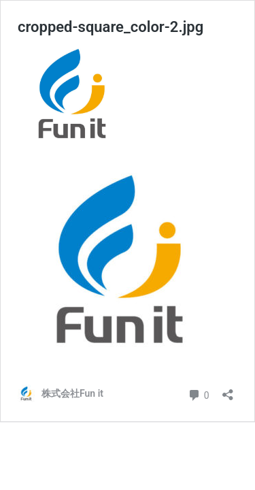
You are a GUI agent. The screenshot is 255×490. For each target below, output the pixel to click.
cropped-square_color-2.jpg (110, 26)
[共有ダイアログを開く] (227, 390)
